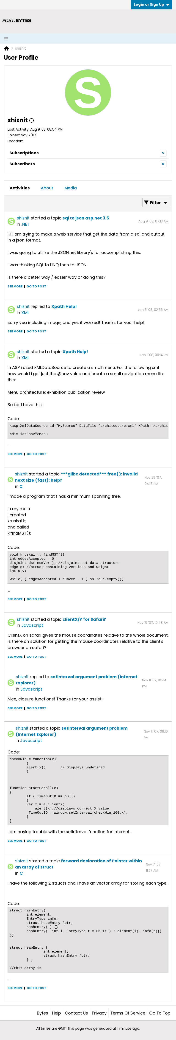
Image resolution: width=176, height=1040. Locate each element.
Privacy (99, 1013)
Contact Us (76, 1013)
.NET (25, 224)
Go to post (36, 286)
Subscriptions (24, 153)
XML (25, 312)
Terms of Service (127, 1013)
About (47, 188)
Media (70, 188)
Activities (20, 188)
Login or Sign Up (151, 4)
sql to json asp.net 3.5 (86, 218)
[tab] (19, 188)
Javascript (32, 625)
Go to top (159, 1013)
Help (56, 1013)
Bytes (42, 1013)
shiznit (23, 218)
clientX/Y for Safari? (84, 619)
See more (15, 286)
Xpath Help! (64, 306)
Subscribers (22, 164)
